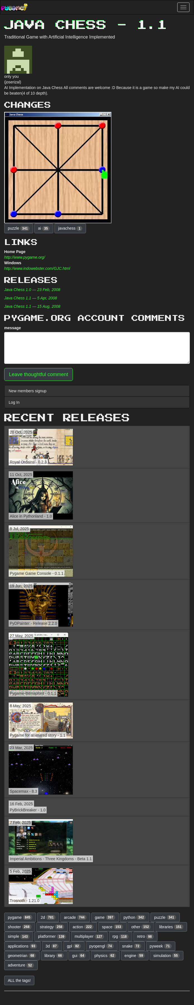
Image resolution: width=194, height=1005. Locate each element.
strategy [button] (52, 926)
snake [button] (132, 946)
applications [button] (22, 946)
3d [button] (52, 946)
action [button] (83, 926)
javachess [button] (70, 228)
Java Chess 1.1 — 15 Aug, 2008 (32, 306)
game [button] (105, 917)
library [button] (54, 955)
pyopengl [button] (101, 946)
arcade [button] (75, 917)
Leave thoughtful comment (38, 374)
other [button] (141, 926)
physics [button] (105, 955)
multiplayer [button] (89, 936)
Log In (14, 402)
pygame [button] (20, 917)
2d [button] (48, 917)
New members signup (27, 391)
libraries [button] (171, 926)
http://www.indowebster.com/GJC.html (37, 268)
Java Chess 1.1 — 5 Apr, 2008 (30, 298)
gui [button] (79, 955)
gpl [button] (74, 946)
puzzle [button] (19, 228)
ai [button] (44, 228)
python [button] (134, 917)
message (12, 328)
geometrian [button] (22, 955)
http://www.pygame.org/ (24, 257)
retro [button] (145, 936)
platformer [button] (52, 936)
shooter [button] (20, 926)
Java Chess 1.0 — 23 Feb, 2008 (32, 289)
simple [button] (19, 936)
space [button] (112, 926)
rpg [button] (120, 936)
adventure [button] (21, 965)
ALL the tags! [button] (19, 980)
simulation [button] (166, 955)
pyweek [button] (161, 946)
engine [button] (134, 955)
